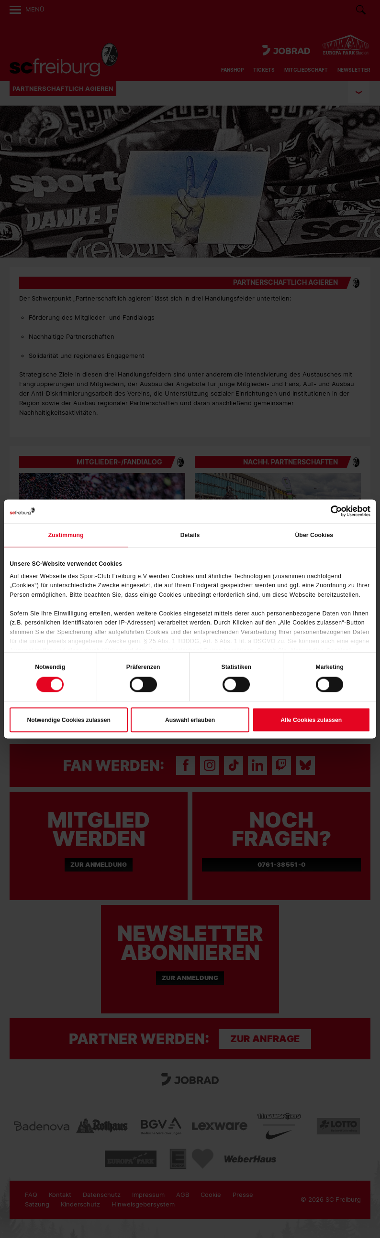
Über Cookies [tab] (314, 535)
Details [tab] (190, 535)
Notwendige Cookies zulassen (69, 720)
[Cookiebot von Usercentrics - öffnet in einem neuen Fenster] (328, 511)
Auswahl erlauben (190, 720)
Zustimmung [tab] (66, 535)
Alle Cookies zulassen (311, 720)
